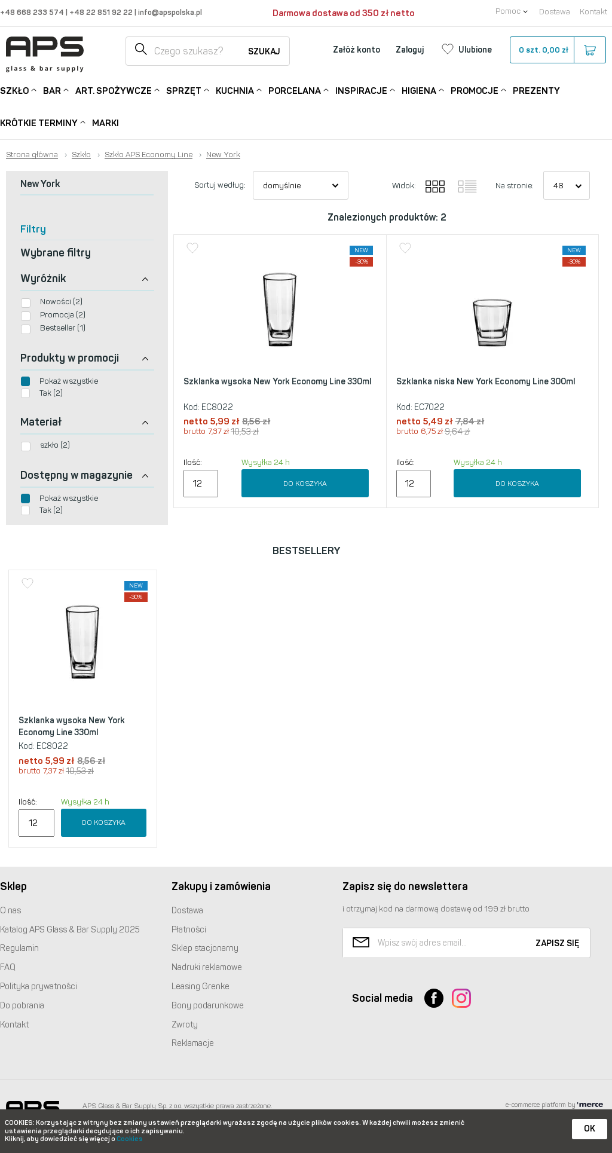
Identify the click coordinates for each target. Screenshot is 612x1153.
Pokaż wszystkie (68, 381)
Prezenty (536, 90)
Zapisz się (557, 943)
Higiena (419, 90)
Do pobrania (22, 1006)
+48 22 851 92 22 (101, 12)
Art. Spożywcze (113, 90)
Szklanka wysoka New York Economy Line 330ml (277, 382)
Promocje (474, 90)
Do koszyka (305, 483)
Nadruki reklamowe (207, 967)
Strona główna (32, 155)
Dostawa (554, 11)
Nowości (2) (61, 301)
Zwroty (185, 1025)
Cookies (130, 1139)
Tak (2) (51, 393)
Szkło (14, 90)
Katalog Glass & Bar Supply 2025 (70, 930)
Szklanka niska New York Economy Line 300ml (485, 382)
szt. (557, 50)
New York (223, 155)
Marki (105, 123)
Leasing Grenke (201, 986)
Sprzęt (183, 90)
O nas (10, 911)
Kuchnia (235, 90)
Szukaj (264, 52)
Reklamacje (193, 1043)
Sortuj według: (220, 185)
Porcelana (294, 90)
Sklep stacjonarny (205, 948)
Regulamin (19, 948)
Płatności (189, 930)
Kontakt (593, 11)
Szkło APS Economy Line (148, 155)
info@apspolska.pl (169, 12)
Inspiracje (361, 90)
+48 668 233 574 (33, 12)
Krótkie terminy (39, 122)
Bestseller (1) (62, 327)
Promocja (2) (62, 314)
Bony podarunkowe (208, 1006)
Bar (52, 90)
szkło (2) (55, 445)
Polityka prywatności (38, 986)
